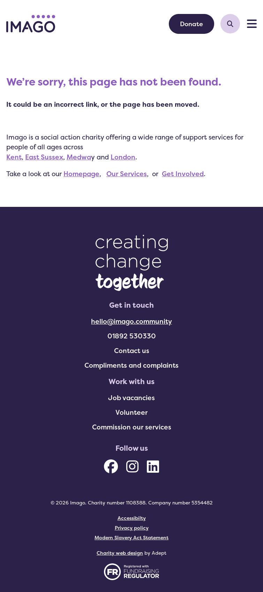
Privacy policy (132, 527)
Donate (191, 24)
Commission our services (131, 427)
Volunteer (131, 412)
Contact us (131, 350)
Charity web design (120, 552)
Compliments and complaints (131, 365)
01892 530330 (131, 335)
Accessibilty (132, 518)
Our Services (126, 173)
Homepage (81, 173)
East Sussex (44, 157)
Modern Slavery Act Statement (131, 537)
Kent (14, 157)
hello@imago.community (131, 321)
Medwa (79, 157)
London (123, 157)
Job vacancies (131, 397)
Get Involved (183, 173)
